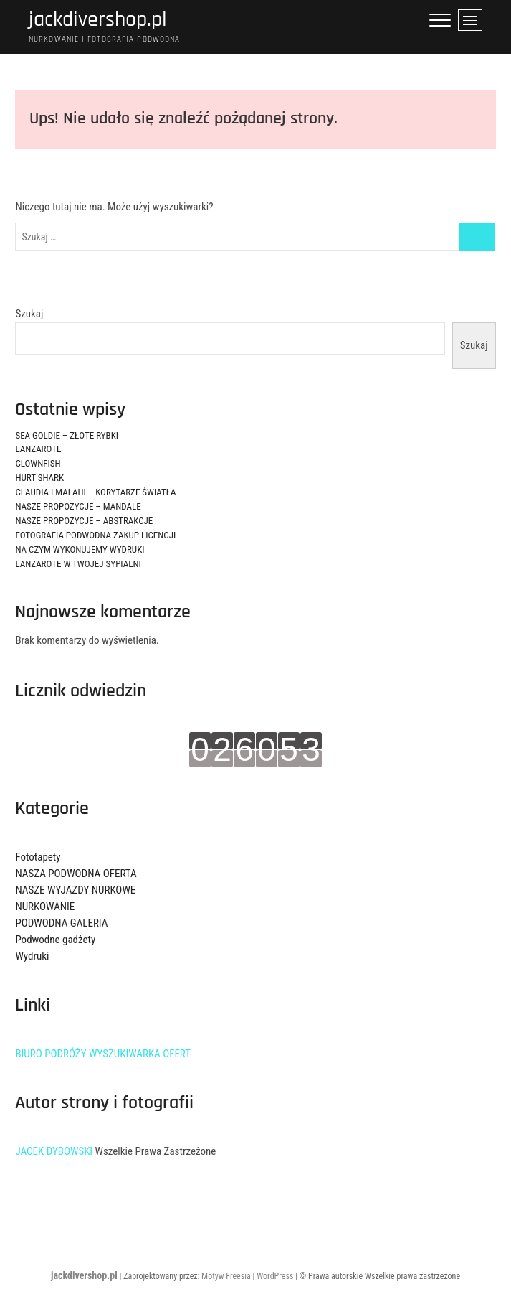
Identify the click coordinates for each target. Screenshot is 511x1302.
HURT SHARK (39, 477)
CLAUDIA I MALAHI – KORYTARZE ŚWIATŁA (95, 492)
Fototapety (37, 857)
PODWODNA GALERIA (61, 923)
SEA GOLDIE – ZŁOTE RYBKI (66, 435)
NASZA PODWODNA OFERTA (75, 873)
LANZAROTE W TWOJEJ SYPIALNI (77, 563)
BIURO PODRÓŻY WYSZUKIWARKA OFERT (103, 1053)
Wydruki (32, 956)
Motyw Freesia (226, 1276)
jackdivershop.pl (98, 19)
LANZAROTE (38, 449)
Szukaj (29, 313)
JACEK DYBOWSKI (53, 1151)
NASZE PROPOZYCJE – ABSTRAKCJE (84, 520)
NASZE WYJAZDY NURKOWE (75, 890)
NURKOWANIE (45, 906)
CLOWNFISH (37, 463)
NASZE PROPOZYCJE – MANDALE (77, 506)
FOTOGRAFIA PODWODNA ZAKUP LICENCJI (95, 535)
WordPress (275, 1276)
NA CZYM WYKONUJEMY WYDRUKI (79, 549)
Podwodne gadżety (55, 939)
